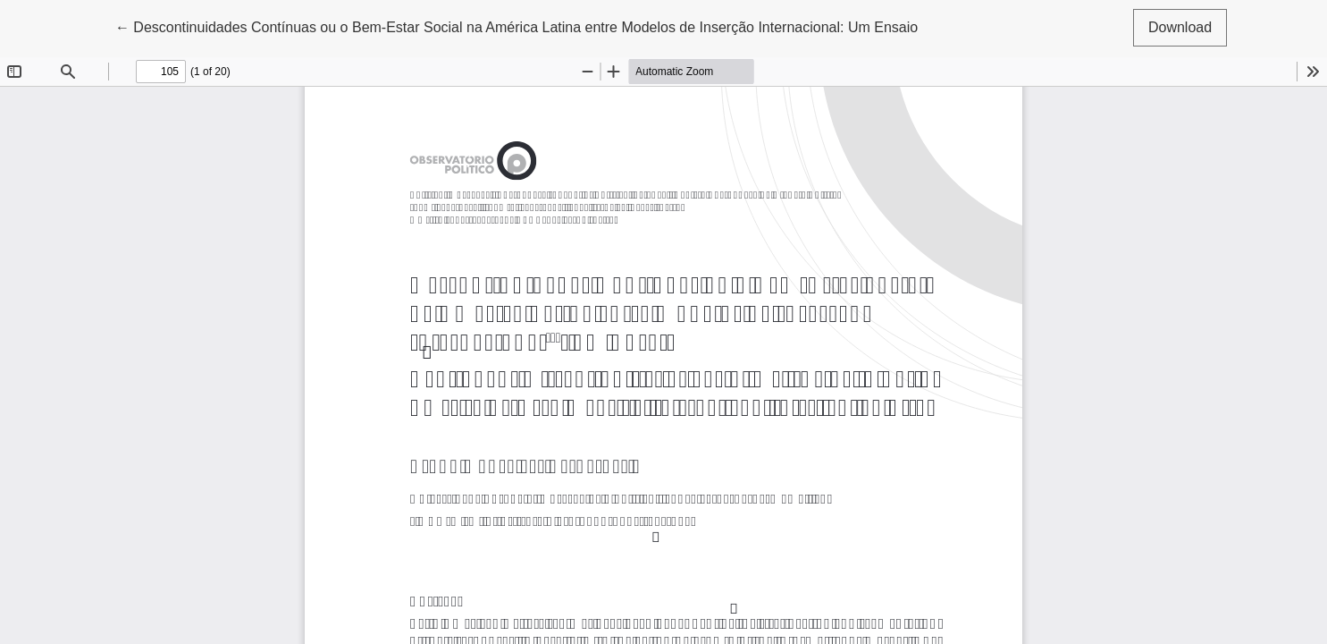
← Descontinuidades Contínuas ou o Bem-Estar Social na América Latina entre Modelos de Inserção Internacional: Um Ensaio (516, 25)
